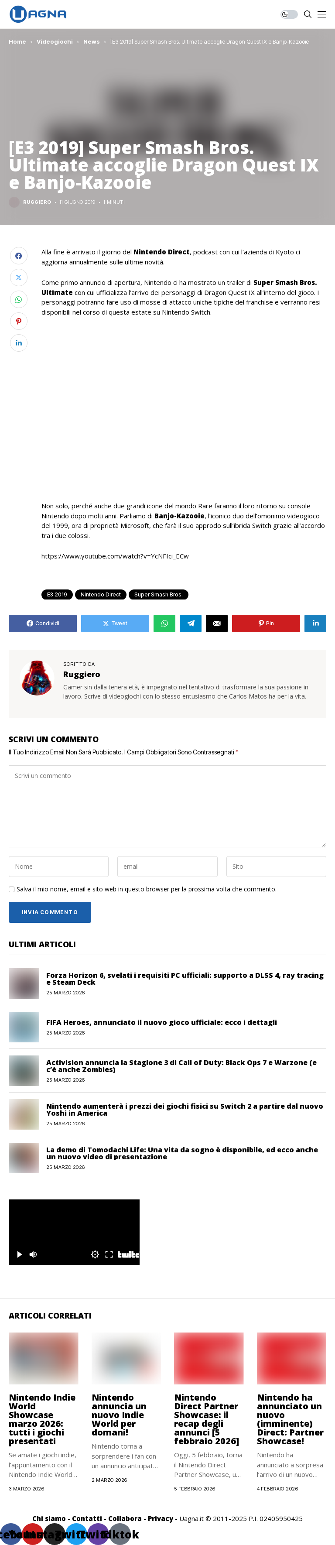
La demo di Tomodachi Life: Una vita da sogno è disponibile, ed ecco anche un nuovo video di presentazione (182, 1153)
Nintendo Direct (101, 594)
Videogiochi (55, 41)
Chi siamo (49, 1518)
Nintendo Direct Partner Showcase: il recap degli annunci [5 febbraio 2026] (206, 1419)
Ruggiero (37, 202)
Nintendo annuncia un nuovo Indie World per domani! (119, 1414)
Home (17, 41)
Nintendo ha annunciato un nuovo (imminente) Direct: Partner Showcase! (290, 1419)
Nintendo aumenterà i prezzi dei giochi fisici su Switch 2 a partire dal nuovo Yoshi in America (184, 1109)
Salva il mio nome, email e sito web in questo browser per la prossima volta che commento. (147, 889)
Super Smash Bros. (158, 594)
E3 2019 (57, 594)
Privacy (160, 1518)
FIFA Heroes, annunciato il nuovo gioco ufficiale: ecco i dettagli (161, 1022)
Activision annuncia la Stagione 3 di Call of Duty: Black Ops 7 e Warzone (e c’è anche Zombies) (181, 1066)
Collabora (125, 1518)
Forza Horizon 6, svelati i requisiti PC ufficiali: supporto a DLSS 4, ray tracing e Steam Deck (185, 978)
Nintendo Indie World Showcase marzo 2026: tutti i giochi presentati (42, 1419)
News (91, 41)
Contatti (87, 1518)
